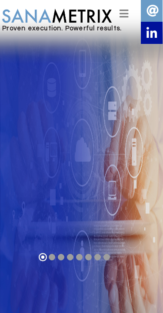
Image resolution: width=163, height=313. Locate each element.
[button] (152, 32)
